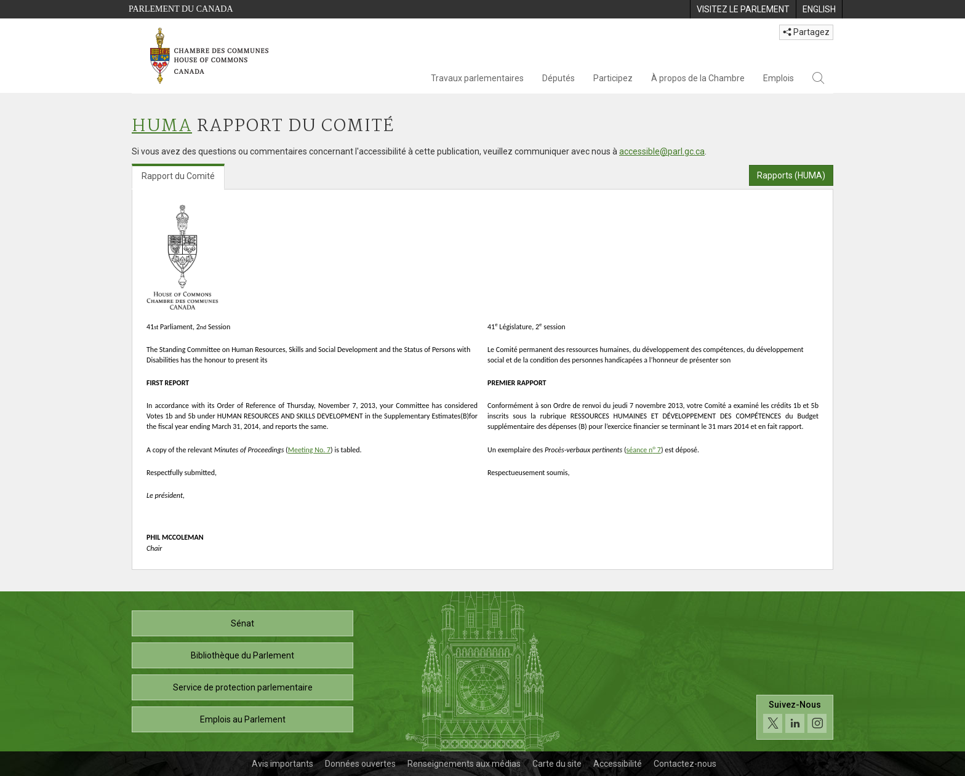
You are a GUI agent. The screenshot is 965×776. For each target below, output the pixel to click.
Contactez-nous (685, 764)
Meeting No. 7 (309, 450)
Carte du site (557, 764)
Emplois (778, 78)
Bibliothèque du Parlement (242, 655)
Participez (613, 78)
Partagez (806, 32)
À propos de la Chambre (698, 78)
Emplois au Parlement (243, 719)
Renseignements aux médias (464, 764)
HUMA (162, 126)
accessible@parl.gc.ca (662, 151)
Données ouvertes (360, 764)
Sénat (242, 623)
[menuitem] (743, 9)
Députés (558, 78)
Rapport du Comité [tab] (178, 176)
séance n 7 (644, 450)
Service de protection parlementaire (243, 687)
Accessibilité (617, 764)
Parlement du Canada (181, 9)
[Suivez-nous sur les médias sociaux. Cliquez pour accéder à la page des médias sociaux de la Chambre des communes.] (794, 717)
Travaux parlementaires (477, 78)
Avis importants (282, 764)
